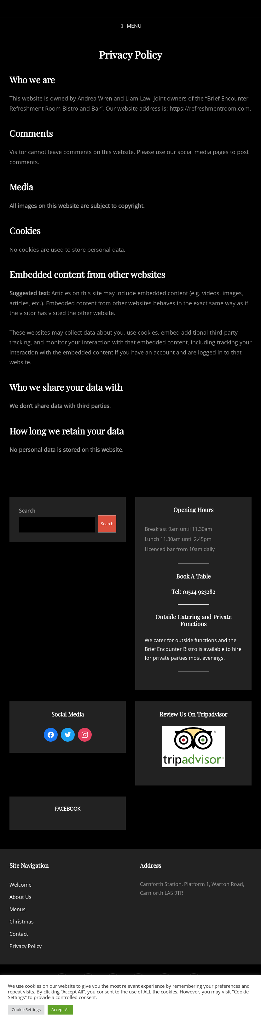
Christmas (21, 921)
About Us (20, 897)
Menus (17, 909)
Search (107, 523)
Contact (18, 933)
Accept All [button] (60, 1009)
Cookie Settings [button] (26, 1009)
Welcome (20, 884)
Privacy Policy (25, 946)
